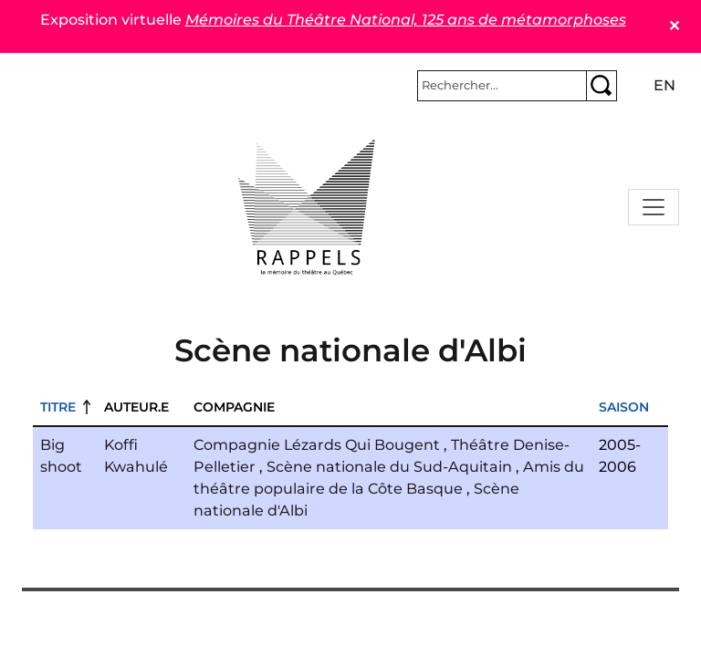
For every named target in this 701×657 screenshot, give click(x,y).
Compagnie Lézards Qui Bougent (317, 445)
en (664, 85)
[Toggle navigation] (653, 207)
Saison (624, 407)
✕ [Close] (674, 26)
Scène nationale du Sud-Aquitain (389, 466)
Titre (58, 407)
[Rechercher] (502, 85)
